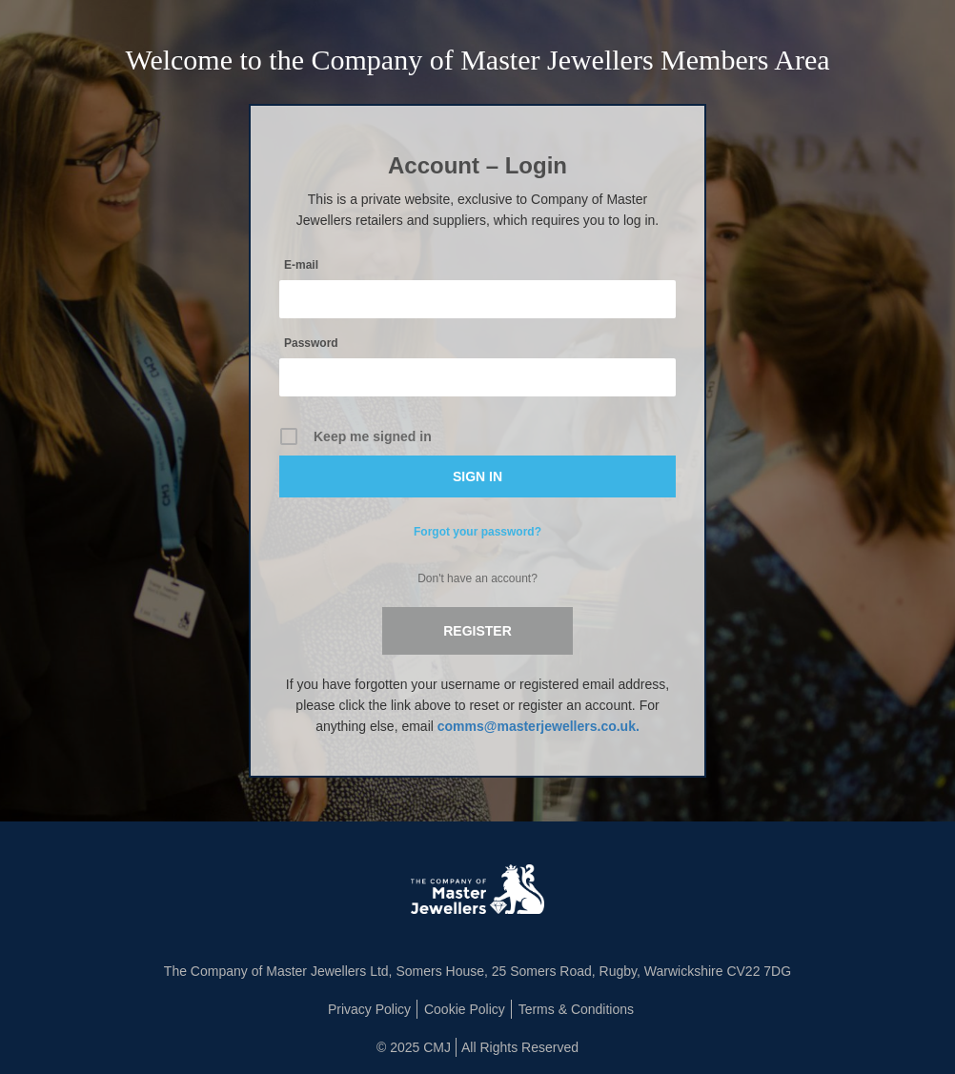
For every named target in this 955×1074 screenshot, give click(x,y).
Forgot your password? (477, 531)
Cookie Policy (464, 1009)
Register (477, 630)
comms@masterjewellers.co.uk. (538, 726)
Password (311, 343)
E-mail (301, 265)
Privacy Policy (369, 1009)
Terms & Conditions (576, 1009)
